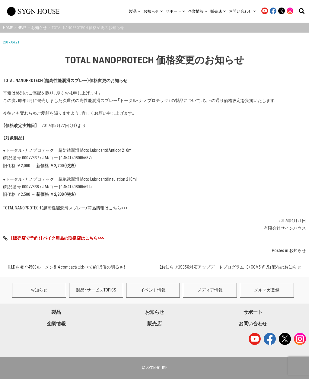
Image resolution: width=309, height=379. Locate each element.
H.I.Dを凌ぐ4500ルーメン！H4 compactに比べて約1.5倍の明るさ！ (66, 267)
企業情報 (56, 323)
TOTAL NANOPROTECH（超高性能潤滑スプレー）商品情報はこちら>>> (65, 207)
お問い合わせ (253, 323)
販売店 (154, 323)
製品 (56, 312)
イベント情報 (153, 290)
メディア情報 (210, 290)
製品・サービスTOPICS (96, 290)
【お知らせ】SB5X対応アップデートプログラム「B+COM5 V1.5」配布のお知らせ (230, 267)
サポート (253, 312)
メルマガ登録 (266, 290)
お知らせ (297, 250)
